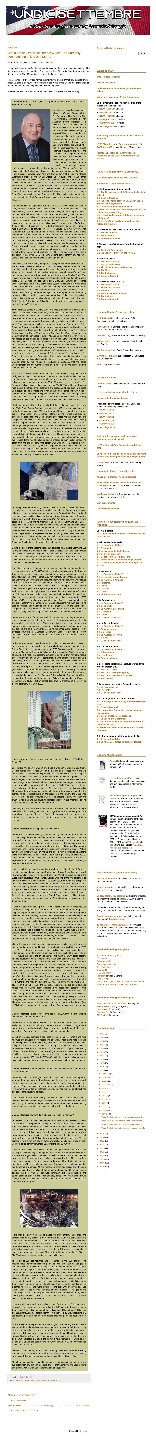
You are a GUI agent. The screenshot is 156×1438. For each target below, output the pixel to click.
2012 (102, 1145)
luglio (104, 1092)
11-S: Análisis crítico (106, 1006)
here (51, 62)
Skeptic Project (103, 979)
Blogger (83, 1431)
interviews (25, 1380)
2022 (102, 1048)
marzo (105, 1107)
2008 (102, 1159)
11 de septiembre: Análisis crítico (112, 1003)
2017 (102, 1067)
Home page (49, 1405)
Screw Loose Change (107, 964)
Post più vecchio (83, 1405)
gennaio (105, 1114)
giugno (105, 1096)
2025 (102, 1037)
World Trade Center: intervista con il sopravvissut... (122, 1121)
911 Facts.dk (103, 1015)
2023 (102, 1045)
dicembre (106, 1073)
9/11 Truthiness (104, 967)
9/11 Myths (102, 958)
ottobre (105, 1081)
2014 (102, 1137)
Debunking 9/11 (104, 961)
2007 (102, 1163)
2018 (102, 1063)
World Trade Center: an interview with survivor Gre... (123, 1117)
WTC (58, 1380)
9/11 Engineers (104, 973)
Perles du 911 (103, 1012)
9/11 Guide (102, 970)
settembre (106, 1084)
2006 (102, 1167)
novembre (106, 1077)
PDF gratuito (133, 842)
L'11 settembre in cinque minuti (112, 392)
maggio (105, 1099)
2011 (102, 1148)
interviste (33, 1380)
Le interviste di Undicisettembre (112, 398)
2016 (102, 1070)
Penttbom (101, 976)
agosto (105, 1088)
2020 (102, 1056)
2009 (102, 1156)
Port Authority (42, 1380)
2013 (102, 1141)
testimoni (51, 1380)
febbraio (105, 1110)
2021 (102, 1052)
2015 (102, 1134)
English (17, 1380)
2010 (102, 1152)
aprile (104, 1103)
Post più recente (15, 1405)
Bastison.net (102, 1009)
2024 (102, 1041)
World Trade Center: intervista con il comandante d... (123, 1128)
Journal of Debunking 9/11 (109, 955)
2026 (102, 1034)
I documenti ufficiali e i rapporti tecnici (115, 471)
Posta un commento (19, 1400)
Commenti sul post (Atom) (27, 1410)
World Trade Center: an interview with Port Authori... (123, 1124)
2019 (102, 1059)
